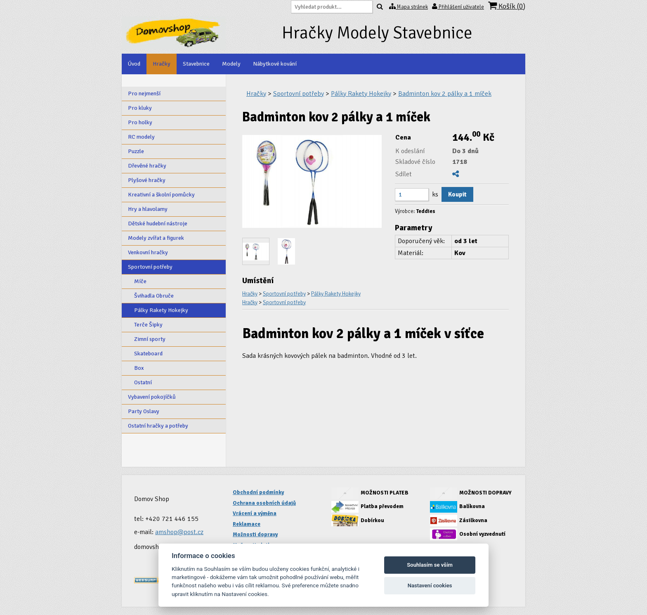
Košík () (506, 6)
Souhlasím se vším (430, 565)
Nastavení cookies (430, 585)
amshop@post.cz (179, 532)
